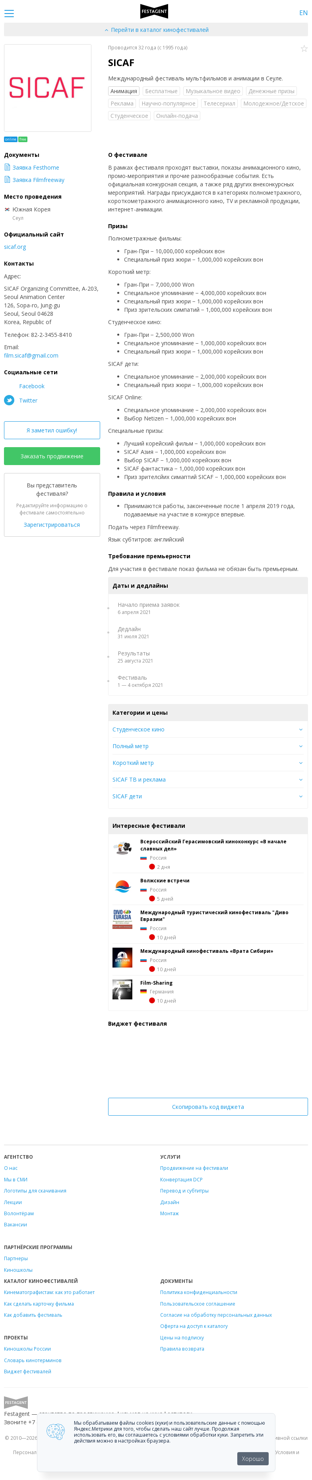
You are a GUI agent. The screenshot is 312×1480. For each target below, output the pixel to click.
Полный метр (130, 746)
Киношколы (18, 1270)
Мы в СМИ (15, 1179)
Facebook (24, 386)
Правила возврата (182, 1348)
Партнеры (16, 1258)
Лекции (13, 1202)
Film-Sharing (156, 982)
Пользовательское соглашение (197, 1303)
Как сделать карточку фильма (39, 1303)
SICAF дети (127, 796)
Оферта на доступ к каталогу (194, 1326)
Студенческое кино (138, 729)
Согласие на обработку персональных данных (216, 1315)
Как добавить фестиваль (33, 1315)
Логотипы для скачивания (35, 1190)
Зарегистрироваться (52, 524)
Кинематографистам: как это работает (49, 1292)
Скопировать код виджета (208, 1106)
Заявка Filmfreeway (34, 180)
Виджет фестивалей (27, 1371)
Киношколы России (27, 1348)
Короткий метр (133, 762)
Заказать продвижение (52, 456)
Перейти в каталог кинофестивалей (156, 29)
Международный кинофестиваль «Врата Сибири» (206, 951)
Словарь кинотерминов (33, 1360)
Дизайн (169, 1202)
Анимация (123, 91)
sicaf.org (15, 246)
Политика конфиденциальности (198, 1292)
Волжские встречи (165, 880)
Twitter (20, 400)
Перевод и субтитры (184, 1190)
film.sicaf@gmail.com (31, 355)
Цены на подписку (182, 1337)
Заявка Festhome (31, 167)
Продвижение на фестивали (194, 1168)
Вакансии (15, 1224)
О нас (10, 1168)
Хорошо (253, 1458)
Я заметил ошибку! (52, 430)
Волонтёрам (19, 1213)
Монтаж (169, 1213)
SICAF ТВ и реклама (139, 779)
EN (303, 12)
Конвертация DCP (181, 1179)
